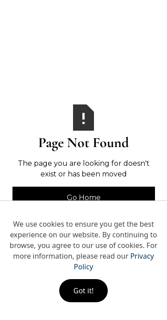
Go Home (84, 197)
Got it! (83, 291)
